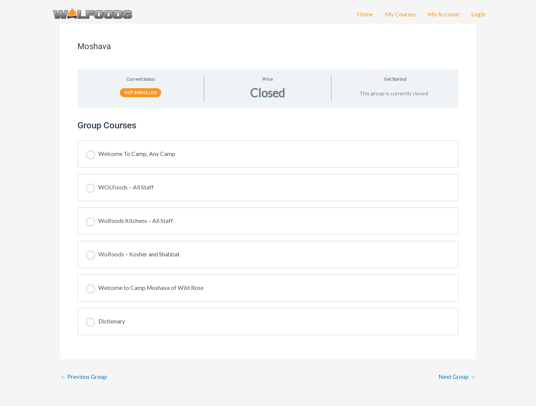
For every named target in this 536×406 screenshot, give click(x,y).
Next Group (457, 377)
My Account (443, 15)
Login (478, 15)
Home (365, 15)
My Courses (400, 15)
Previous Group (83, 377)
